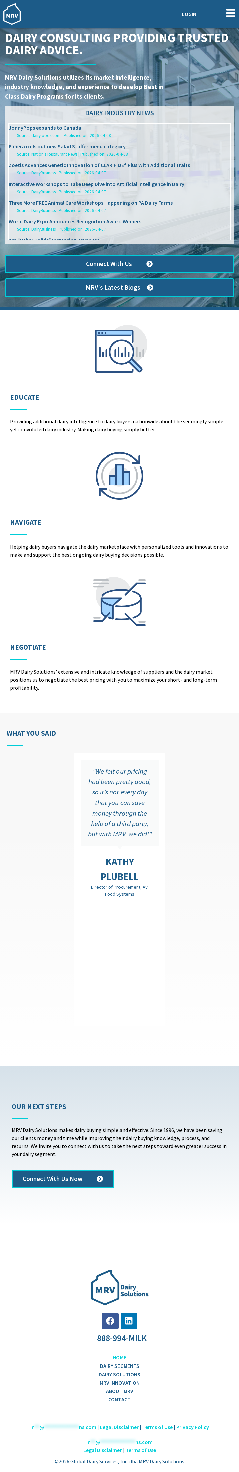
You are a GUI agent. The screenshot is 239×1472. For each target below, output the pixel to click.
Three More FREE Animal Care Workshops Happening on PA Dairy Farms (91, 202)
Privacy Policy (192, 1427)
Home (119, 1357)
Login (189, 14)
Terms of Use (157, 1427)
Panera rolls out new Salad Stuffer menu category (67, 146)
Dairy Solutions (119, 1374)
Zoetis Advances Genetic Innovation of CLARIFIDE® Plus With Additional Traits (99, 165)
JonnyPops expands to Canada (45, 127)
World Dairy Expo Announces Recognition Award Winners (75, 221)
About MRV (119, 1391)
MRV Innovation (120, 1382)
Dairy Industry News (119, 113)
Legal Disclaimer (119, 1427)
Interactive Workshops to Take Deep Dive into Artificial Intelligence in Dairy (96, 184)
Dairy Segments (119, 1365)
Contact (119, 1399)
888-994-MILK (122, 1338)
